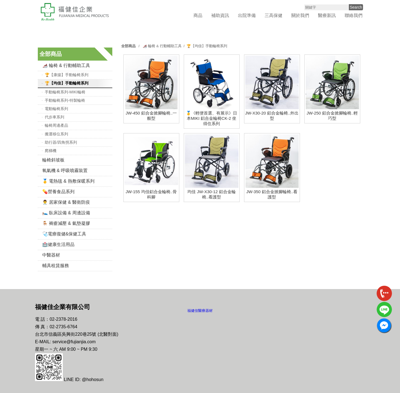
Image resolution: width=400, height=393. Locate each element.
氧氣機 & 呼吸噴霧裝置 (65, 170)
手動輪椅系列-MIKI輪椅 (65, 92)
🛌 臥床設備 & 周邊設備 (66, 212)
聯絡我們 (353, 15)
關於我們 (300, 15)
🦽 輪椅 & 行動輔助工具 (66, 65)
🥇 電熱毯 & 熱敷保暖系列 (68, 181)
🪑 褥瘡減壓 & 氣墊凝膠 (66, 223)
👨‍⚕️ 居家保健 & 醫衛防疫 (66, 202)
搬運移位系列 (56, 134)
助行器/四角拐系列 (61, 142)
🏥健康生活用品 (58, 244)
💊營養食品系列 (58, 191)
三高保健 (273, 15)
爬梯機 (50, 150)
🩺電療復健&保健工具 (64, 234)
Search (356, 7)
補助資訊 (220, 15)
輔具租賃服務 (55, 265)
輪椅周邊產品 (56, 125)
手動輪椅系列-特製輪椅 (65, 100)
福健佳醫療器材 (200, 311)
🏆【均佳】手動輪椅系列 (66, 83)
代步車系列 (54, 117)
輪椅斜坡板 (53, 160)
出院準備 (247, 15)
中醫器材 (51, 255)
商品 (197, 15)
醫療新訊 (327, 15)
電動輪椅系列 (56, 108)
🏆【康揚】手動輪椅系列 (66, 75)
